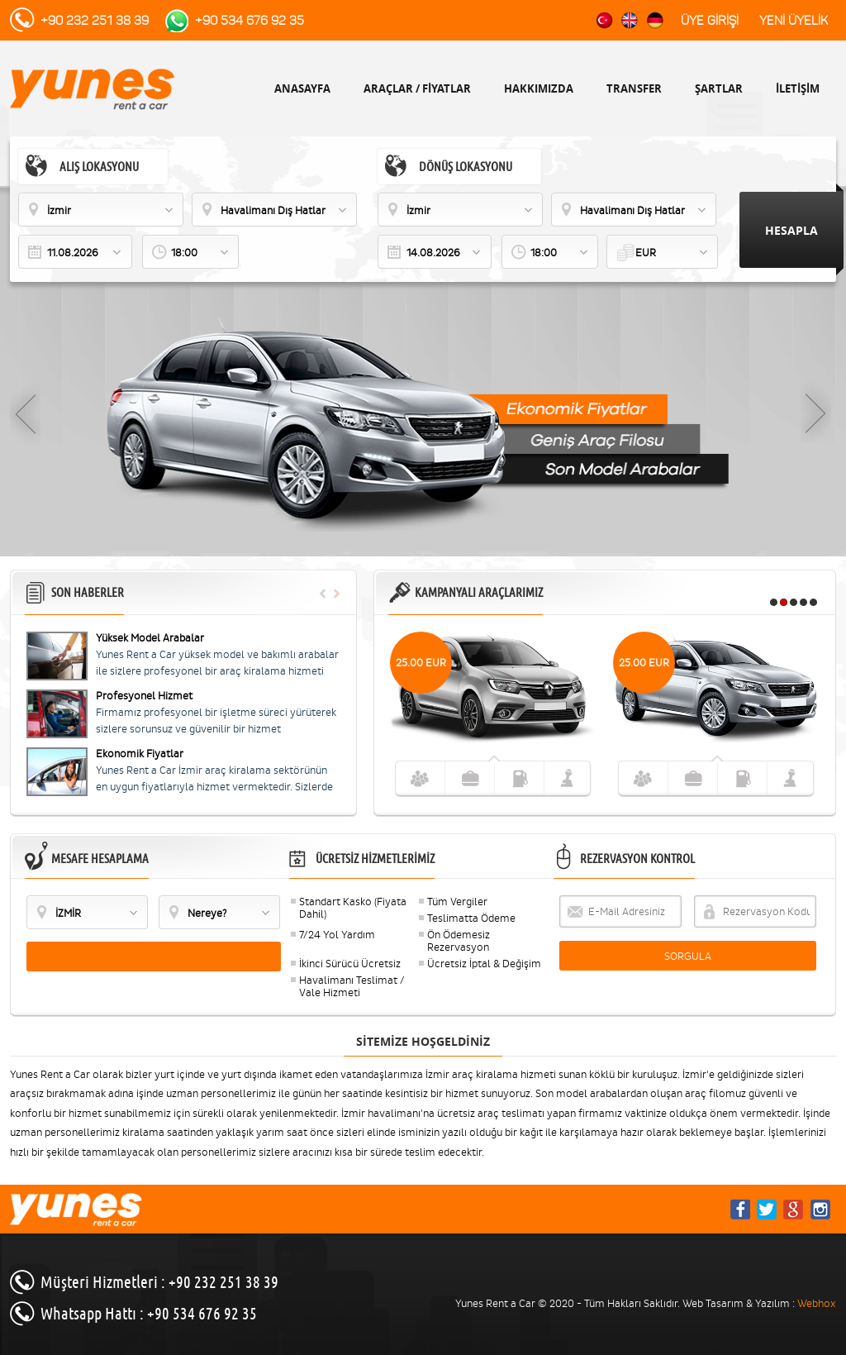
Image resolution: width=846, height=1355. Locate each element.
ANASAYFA (302, 88)
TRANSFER (634, 88)
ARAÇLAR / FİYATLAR (417, 88)
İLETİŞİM (798, 88)
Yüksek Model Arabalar (150, 638)
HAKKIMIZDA (538, 88)
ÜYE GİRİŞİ (710, 20)
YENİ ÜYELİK (793, 20)
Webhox (816, 1303)
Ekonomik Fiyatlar (139, 753)
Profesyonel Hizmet (144, 695)
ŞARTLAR (719, 88)
